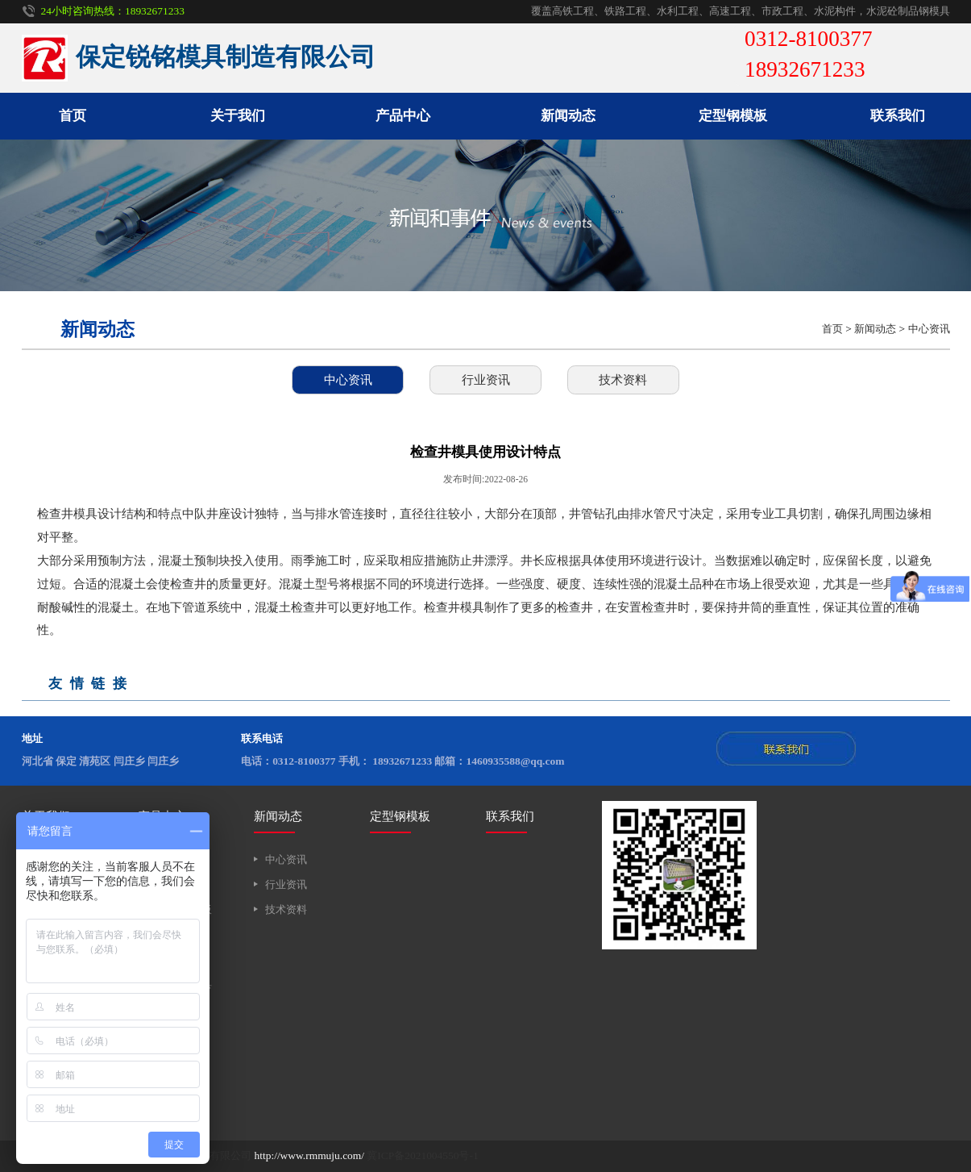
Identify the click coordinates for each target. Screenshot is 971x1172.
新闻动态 (568, 115)
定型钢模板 (733, 115)
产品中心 (403, 115)
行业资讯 (486, 379)
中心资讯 (929, 329)
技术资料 (623, 379)
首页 (72, 115)
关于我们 (237, 115)
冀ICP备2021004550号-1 (422, 1155)
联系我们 (897, 115)
